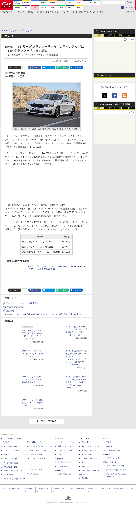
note (64, 67)
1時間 (99, 35)
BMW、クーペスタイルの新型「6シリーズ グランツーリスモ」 (32, 353)
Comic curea (110, 446)
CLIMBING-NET (64, 466)
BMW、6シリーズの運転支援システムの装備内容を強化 (32, 402)
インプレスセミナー (34, 455)
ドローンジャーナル (10, 459)
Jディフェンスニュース (90, 446)
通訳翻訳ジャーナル (89, 450)
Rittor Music (59, 439)
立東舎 (60, 455)
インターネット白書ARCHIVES (15, 479)
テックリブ (83, 475)
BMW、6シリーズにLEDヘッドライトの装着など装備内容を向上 (32, 379)
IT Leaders (7, 455)
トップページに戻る (46, 421)
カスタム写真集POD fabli (116, 470)
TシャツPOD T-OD (65, 450)
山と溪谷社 (59, 459)
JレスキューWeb (88, 455)
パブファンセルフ (112, 458)
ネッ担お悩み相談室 (10, 463)
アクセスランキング (109, 31)
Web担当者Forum (10, 446)
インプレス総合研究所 (11, 450)
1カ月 (130, 35)
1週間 (120, 35)
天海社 (108, 442)
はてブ (50, 67)
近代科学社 (59, 470)
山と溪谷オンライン (65, 462)
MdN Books (86, 466)
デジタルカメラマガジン (12, 470)
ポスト (16, 67)
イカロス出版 (84, 439)
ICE (104, 439)
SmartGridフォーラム (35, 442)
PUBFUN (106, 455)
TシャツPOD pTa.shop (115, 466)
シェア (36, 67)
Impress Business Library (36, 450)
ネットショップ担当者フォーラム (39, 446)
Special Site (105, 75)
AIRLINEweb (86, 442)
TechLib (85, 478)
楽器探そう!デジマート (66, 446)
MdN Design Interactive (90, 470)
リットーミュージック (66, 442)
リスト (24, 67)
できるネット (8, 475)
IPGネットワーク (109, 462)
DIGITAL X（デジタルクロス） (38, 459)
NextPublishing (32, 474)
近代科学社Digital (64, 474)
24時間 (109, 35)
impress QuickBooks (113, 450)
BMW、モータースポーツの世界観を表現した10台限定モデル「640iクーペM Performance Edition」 (76, 382)
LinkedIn (78, 67)
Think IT (6, 442)
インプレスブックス (34, 470)
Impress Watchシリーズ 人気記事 (115, 104)
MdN (81, 463)
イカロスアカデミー (89, 459)
